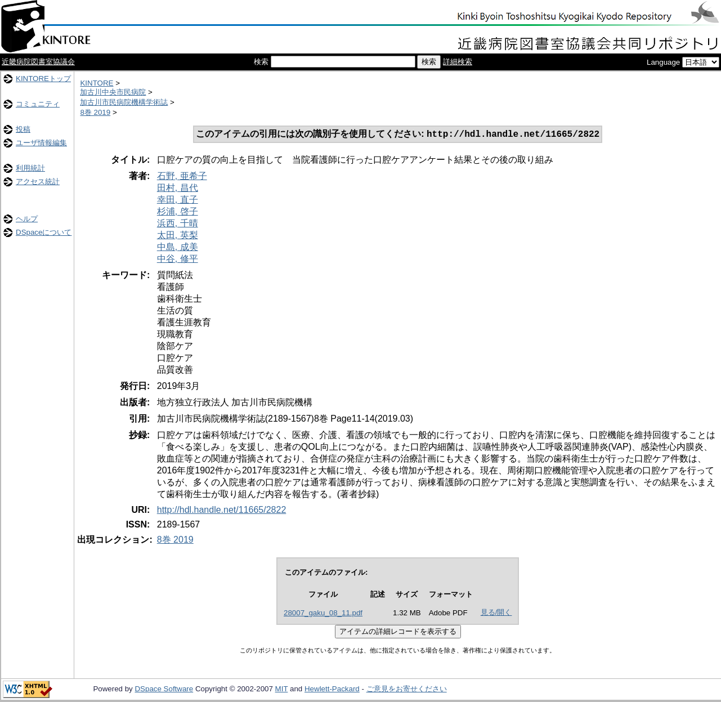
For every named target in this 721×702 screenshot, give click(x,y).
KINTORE (96, 83)
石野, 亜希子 (182, 177)
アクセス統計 (38, 181)
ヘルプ (27, 218)
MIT (281, 690)
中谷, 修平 (177, 260)
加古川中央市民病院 (113, 92)
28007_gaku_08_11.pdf (323, 614)
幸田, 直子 (177, 200)
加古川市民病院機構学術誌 (124, 102)
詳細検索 (457, 61)
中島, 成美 (177, 248)
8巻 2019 (95, 112)
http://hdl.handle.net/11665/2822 (221, 511)
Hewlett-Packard (332, 690)
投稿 (23, 129)
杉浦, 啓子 (177, 212)
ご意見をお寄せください (406, 690)
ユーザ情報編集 (41, 142)
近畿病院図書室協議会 (38, 61)
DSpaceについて (43, 232)
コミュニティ (38, 104)
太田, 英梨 (177, 236)
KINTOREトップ (43, 78)
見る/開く (496, 613)
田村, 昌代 (177, 189)
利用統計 (30, 168)
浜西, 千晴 (177, 224)
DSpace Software (164, 690)
